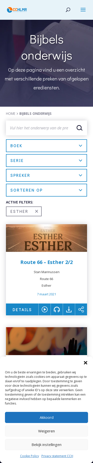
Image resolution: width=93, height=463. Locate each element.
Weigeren (46, 430)
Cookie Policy (29, 456)
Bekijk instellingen (46, 444)
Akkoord (47, 417)
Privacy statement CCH (57, 456)
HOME (10, 113)
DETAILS (22, 309)
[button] (85, 362)
